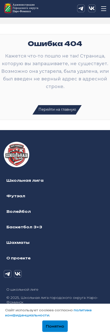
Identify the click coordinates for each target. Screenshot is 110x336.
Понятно (55, 326)
